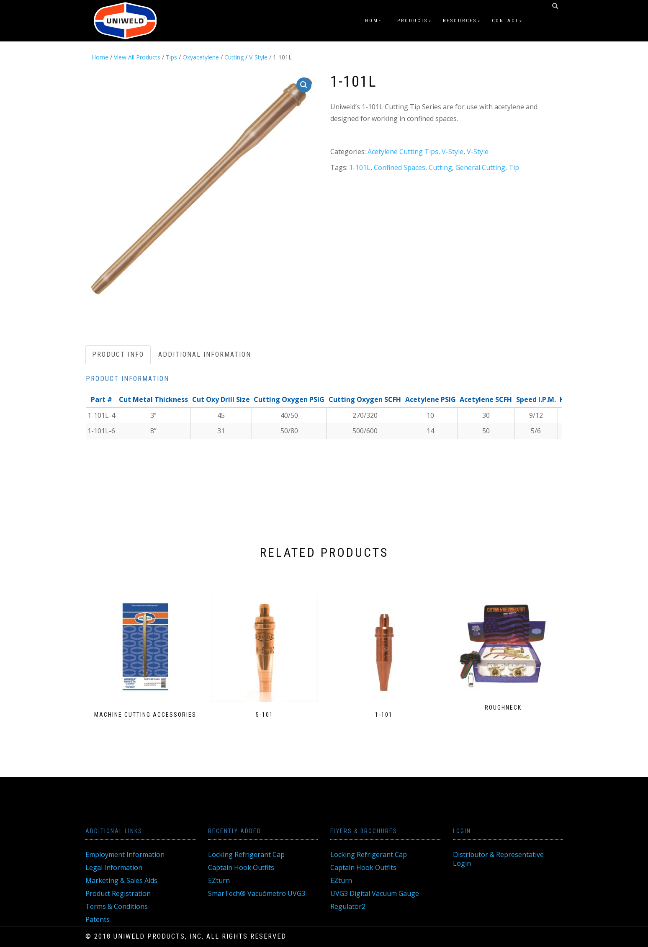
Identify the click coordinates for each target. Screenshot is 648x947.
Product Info (118, 354)
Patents (97, 919)
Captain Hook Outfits (241, 867)
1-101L (359, 167)
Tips (171, 57)
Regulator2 (347, 906)
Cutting (234, 57)
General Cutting (480, 167)
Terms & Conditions (116, 906)
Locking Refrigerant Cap (246, 854)
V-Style (258, 57)
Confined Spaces (399, 167)
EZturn (219, 880)
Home (373, 20)
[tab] (118, 354)
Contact (505, 20)
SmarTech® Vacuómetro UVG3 (256, 893)
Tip (514, 167)
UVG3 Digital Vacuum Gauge (374, 893)
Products (412, 20)
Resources (460, 20)
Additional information (204, 354)
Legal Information (113, 867)
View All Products (137, 57)
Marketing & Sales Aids (121, 880)
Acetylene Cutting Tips (403, 151)
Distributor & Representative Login (498, 859)
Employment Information (125, 854)
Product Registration (118, 893)
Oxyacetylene (201, 57)
